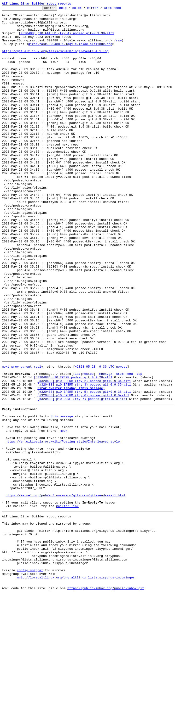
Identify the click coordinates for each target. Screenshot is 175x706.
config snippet (30, 679)
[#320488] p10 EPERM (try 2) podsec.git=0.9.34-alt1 (84, 455)
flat (76, 446)
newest (121, 437)
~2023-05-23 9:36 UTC (94, 437)
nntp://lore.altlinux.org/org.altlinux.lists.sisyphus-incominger (75, 688)
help (70, 9)
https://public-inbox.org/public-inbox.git (105, 701)
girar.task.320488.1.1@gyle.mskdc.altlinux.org (70, 52)
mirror (100, 9)
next (5, 437)
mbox (63, 513)
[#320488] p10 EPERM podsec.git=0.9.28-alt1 (73, 450)
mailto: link (67, 603)
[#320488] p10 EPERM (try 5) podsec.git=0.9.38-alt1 (84, 467)
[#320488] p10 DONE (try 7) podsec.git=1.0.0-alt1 (82, 476)
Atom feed (119, 9)
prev (15, 437)
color (84, 9)
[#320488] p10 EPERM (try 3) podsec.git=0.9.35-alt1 (84, 459)
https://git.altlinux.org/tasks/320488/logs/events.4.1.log (55, 60)
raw (119, 47)
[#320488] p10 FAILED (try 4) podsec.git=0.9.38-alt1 (66, 39)
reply (38, 437)
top (139, 446)
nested (87, 446)
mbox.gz (105, 446)
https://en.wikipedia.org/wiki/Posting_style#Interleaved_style (63, 526)
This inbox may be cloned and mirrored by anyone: (47, 623)
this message (62, 496)
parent (26, 437)
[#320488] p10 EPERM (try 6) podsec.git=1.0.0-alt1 (83, 472)
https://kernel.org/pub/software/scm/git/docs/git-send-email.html (65, 590)
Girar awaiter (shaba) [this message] (71, 463)
